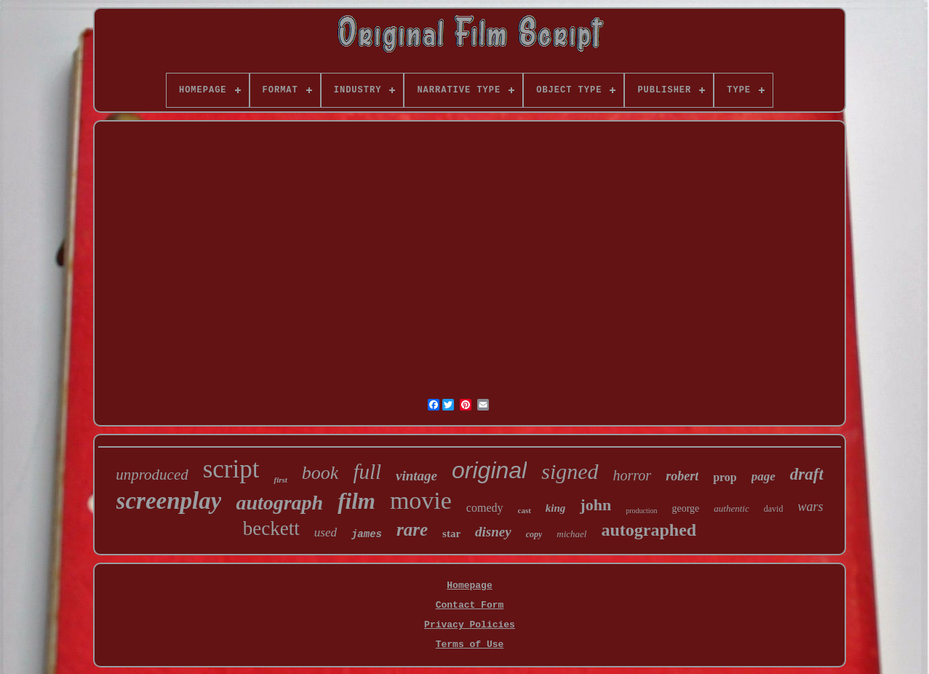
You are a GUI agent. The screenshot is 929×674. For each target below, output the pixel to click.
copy (534, 534)
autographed (648, 529)
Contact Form (470, 605)
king (556, 508)
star (451, 533)
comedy (484, 507)
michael (571, 533)
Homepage (469, 585)
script (231, 469)
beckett (271, 528)
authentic (731, 508)
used (325, 532)
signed (569, 471)
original (489, 470)
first (280, 479)
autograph (279, 502)
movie (421, 500)
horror (632, 475)
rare (412, 529)
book (320, 472)
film (356, 501)
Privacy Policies (469, 624)
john (595, 505)
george (685, 508)
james (366, 534)
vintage (416, 475)
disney (493, 531)
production (641, 511)
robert (682, 476)
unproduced (152, 474)
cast (524, 510)
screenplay (169, 501)
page (763, 476)
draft (807, 474)
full (367, 471)
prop (725, 477)
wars (810, 506)
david (774, 509)
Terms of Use (470, 644)
